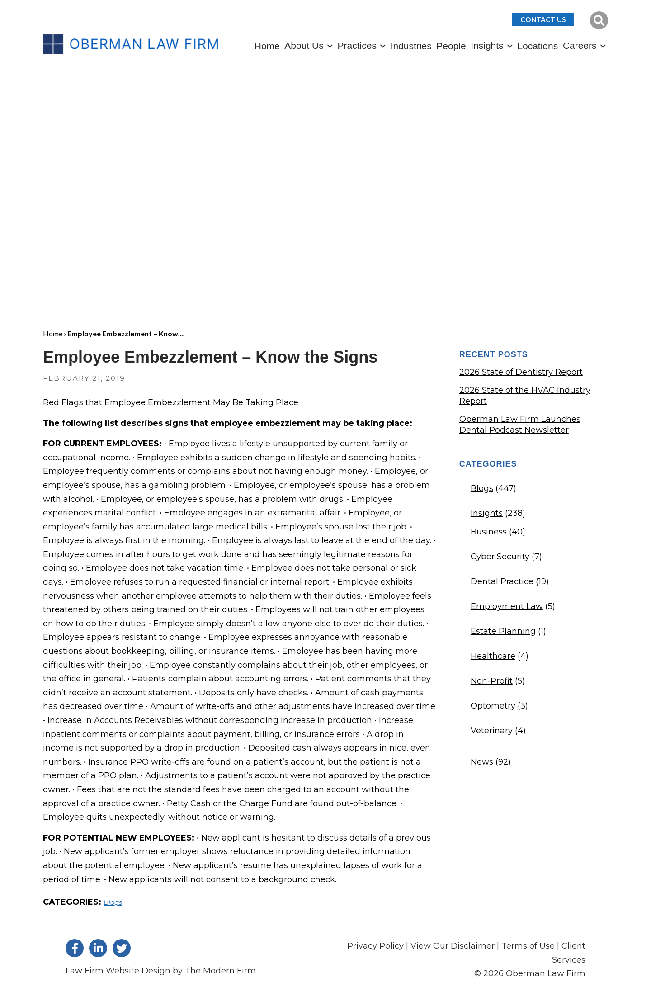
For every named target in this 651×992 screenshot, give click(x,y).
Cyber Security (500, 557)
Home (267, 46)
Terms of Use (528, 946)
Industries (411, 46)
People (451, 46)
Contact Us (543, 19)
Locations (537, 46)
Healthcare (493, 656)
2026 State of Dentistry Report (521, 372)
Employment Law (507, 606)
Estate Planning (503, 631)
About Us (303, 45)
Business (489, 532)
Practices (357, 45)
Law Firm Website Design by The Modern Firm (161, 971)
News (482, 762)
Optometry (493, 706)
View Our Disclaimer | (454, 946)
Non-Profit (492, 681)
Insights (487, 45)
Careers (580, 45)
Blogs (113, 902)
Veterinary (492, 731)
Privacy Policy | (378, 946)
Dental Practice (502, 581)
